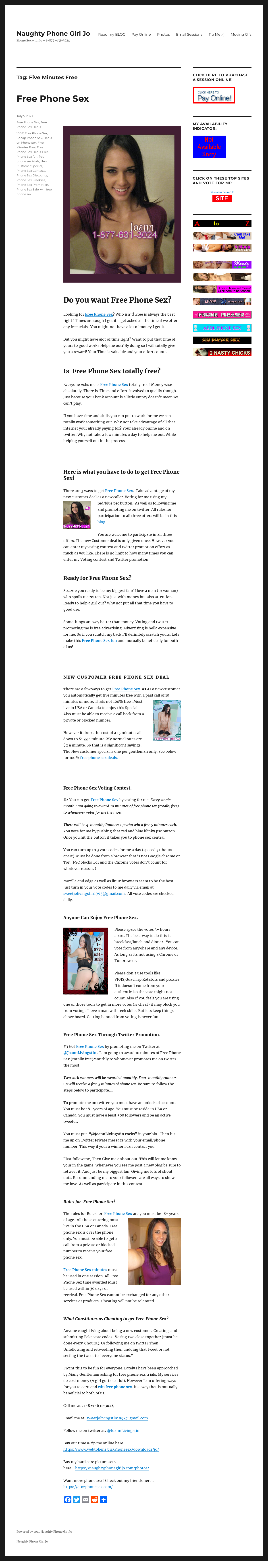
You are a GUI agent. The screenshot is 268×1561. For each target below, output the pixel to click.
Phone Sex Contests (31, 170)
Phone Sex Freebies (31, 180)
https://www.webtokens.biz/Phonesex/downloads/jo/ (111, 1449)
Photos (163, 34)
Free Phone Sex (53, 98)
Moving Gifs (241, 34)
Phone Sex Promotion (32, 184)
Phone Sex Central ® (222, 192)
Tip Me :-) (216, 34)
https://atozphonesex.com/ (88, 1487)
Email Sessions (189, 34)
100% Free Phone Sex (32, 133)
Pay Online (141, 34)
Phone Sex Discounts (32, 175)
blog (101, 522)
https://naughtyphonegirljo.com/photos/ (112, 1468)
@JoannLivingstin (79, 1052)
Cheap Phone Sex (29, 138)
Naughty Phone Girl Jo (53, 33)
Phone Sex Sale (28, 189)
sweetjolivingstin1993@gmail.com (94, 893)
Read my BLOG (111, 34)
